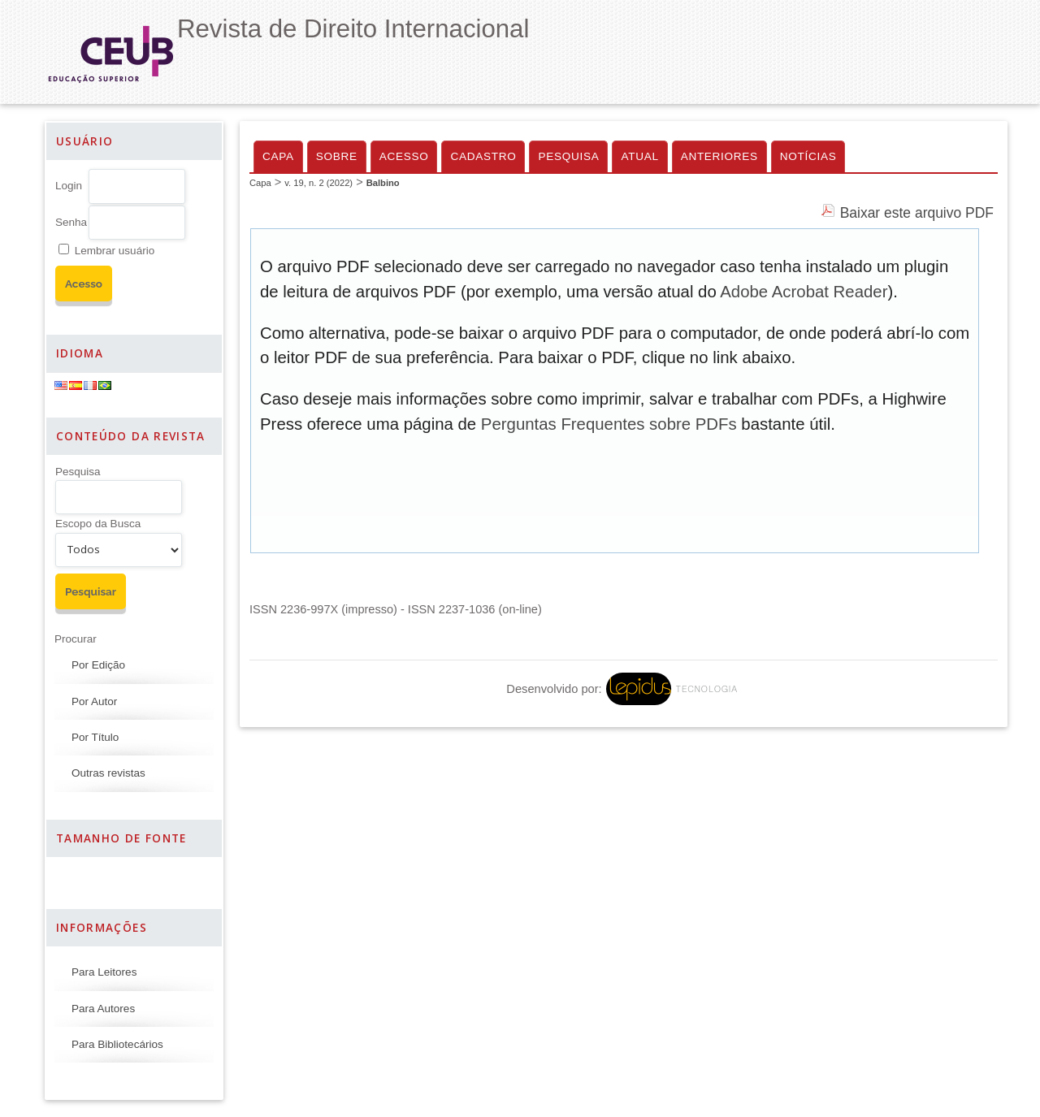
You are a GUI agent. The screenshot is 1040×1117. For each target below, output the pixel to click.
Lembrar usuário (114, 251)
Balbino (383, 183)
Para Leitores (104, 972)
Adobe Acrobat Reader (803, 292)
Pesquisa (78, 471)
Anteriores (719, 156)
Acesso (404, 156)
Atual (639, 156)
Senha (71, 222)
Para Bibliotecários (117, 1044)
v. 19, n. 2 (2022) (318, 183)
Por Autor (94, 701)
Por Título (95, 737)
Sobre (337, 156)
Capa (278, 156)
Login (68, 186)
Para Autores (103, 1008)
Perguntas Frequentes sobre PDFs (609, 424)
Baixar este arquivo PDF (917, 213)
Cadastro (483, 156)
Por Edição (98, 665)
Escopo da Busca (98, 523)
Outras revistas (108, 773)
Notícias (808, 156)
